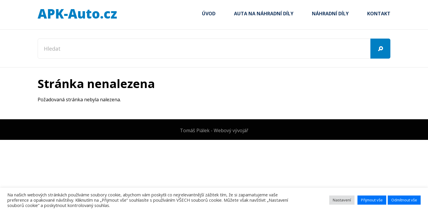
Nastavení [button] (342, 200)
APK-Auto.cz (77, 14)
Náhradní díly (330, 13)
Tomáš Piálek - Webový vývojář (214, 130)
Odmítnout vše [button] (404, 200)
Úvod (208, 13)
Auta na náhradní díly (263, 13)
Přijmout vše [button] (372, 200)
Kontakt (378, 13)
